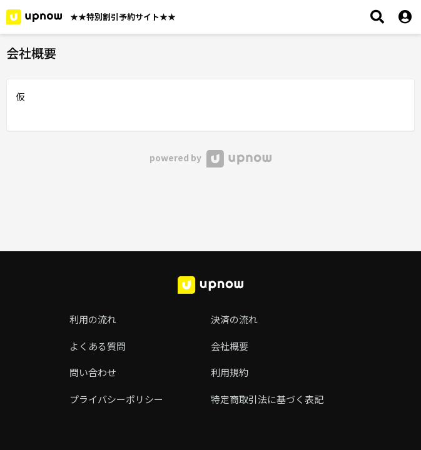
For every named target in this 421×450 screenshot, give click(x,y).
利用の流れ (92, 319)
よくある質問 (97, 345)
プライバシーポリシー (116, 399)
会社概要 (229, 345)
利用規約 (229, 372)
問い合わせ (92, 372)
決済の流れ (234, 319)
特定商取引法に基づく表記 (267, 399)
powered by (210, 157)
